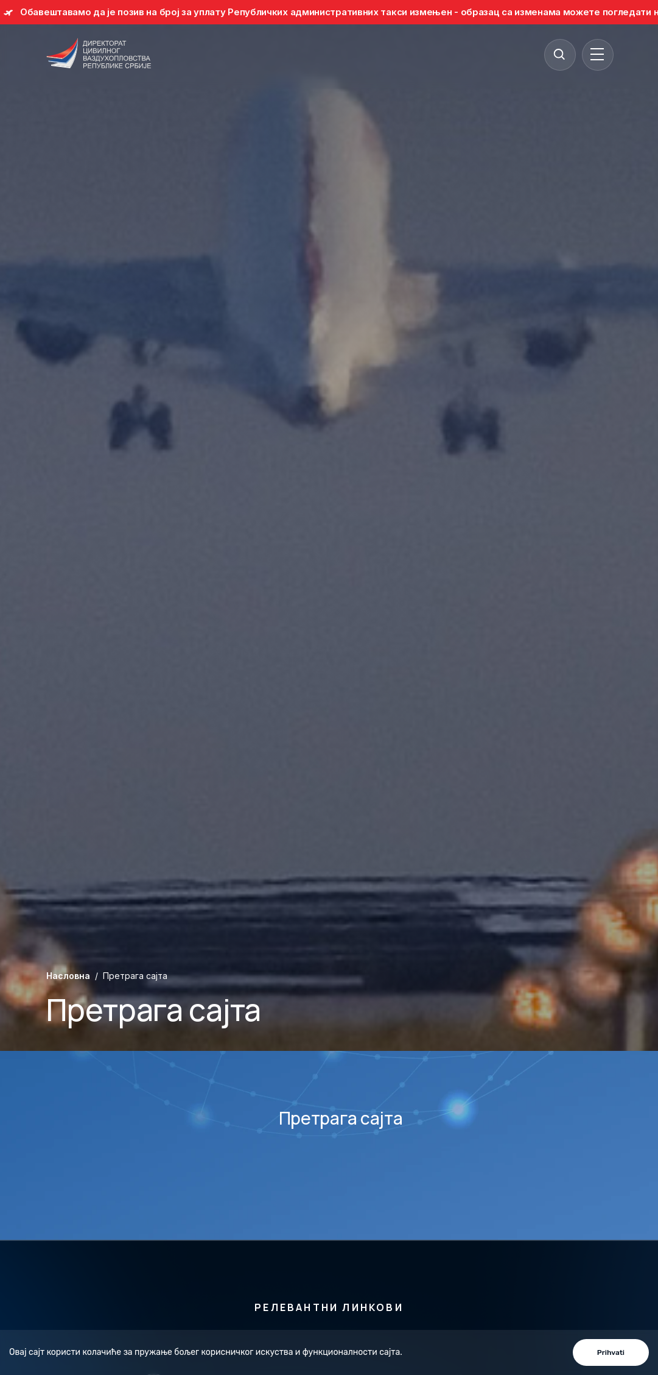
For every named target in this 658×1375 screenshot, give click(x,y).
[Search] (559, 54)
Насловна (68, 975)
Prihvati (611, 1352)
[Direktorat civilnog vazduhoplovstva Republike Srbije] (98, 54)
